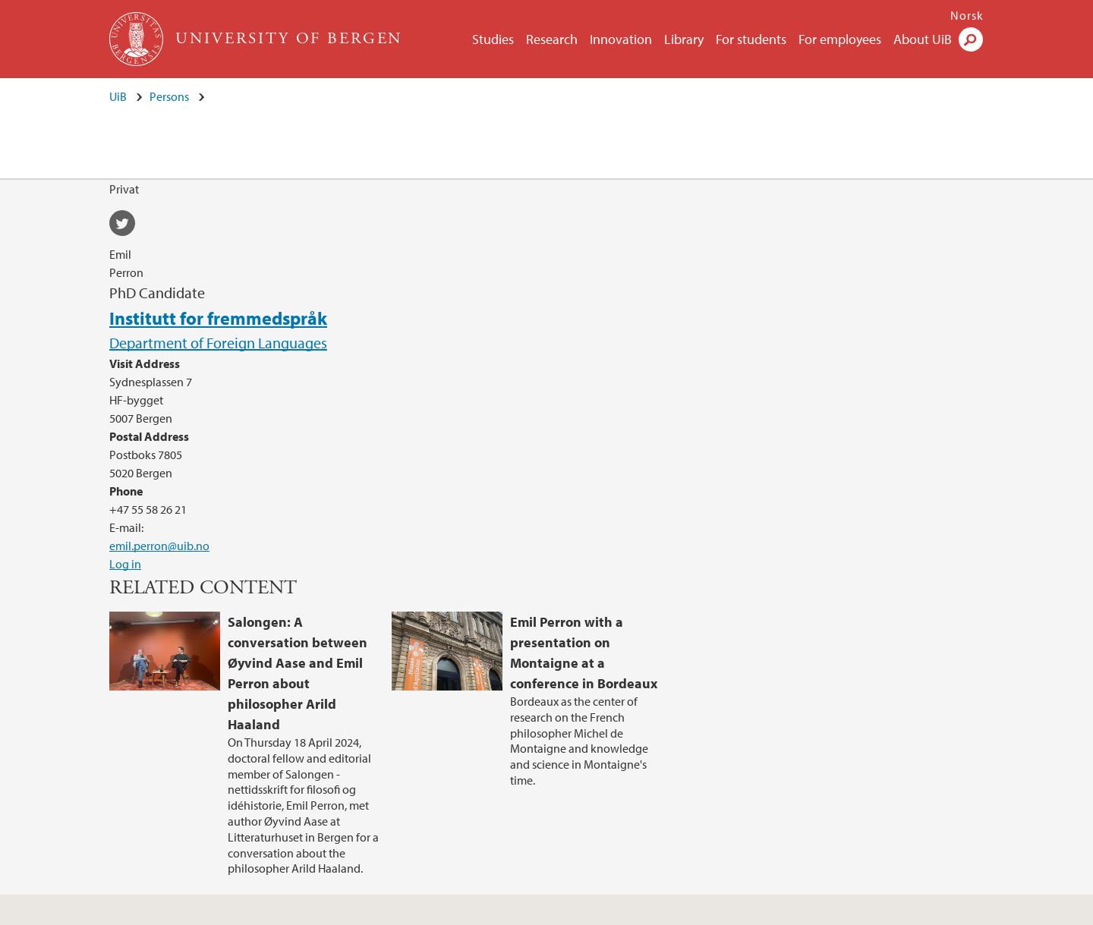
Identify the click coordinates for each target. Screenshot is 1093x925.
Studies (493, 39)
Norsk (967, 15)
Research (552, 39)
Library (684, 39)
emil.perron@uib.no (159, 545)
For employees (839, 39)
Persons (169, 96)
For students (751, 39)
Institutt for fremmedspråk (218, 318)
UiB (118, 96)
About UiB (922, 39)
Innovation (621, 39)
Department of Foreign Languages (218, 342)
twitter (127, 225)
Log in (125, 563)
